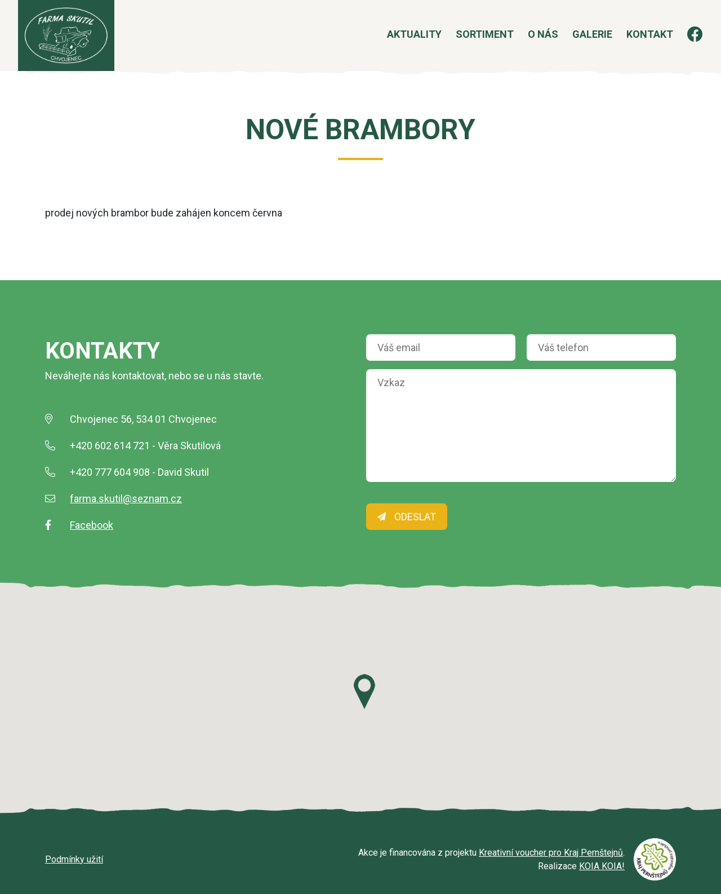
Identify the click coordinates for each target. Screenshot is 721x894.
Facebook (91, 525)
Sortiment (470, 41)
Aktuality (399, 41)
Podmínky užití (74, 859)
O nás (528, 41)
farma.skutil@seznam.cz (126, 498)
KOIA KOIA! (602, 866)
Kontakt (635, 41)
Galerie (578, 41)
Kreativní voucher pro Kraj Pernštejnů (551, 852)
